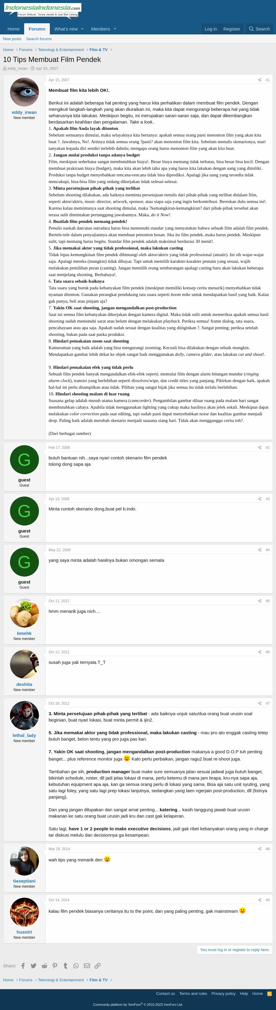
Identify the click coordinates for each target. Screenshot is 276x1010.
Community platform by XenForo (138, 1004)
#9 (268, 900)
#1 (268, 80)
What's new (66, 28)
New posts (12, 39)
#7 (268, 703)
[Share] (260, 80)
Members (100, 28)
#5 (268, 601)
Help (244, 993)
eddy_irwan (18, 68)
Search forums (39, 39)
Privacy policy (224, 993)
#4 (268, 550)
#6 (268, 652)
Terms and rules (193, 993)
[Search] (259, 28)
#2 (268, 447)
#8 (268, 849)
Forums (37, 28)
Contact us (165, 993)
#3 (268, 499)
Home (14, 28)
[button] (82, 28)
